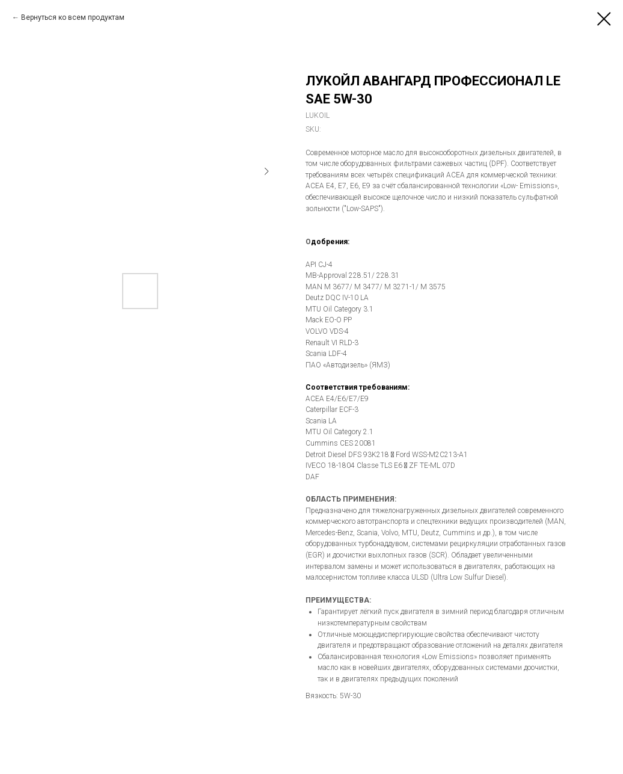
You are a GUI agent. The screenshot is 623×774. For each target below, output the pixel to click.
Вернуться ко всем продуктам (72, 17)
